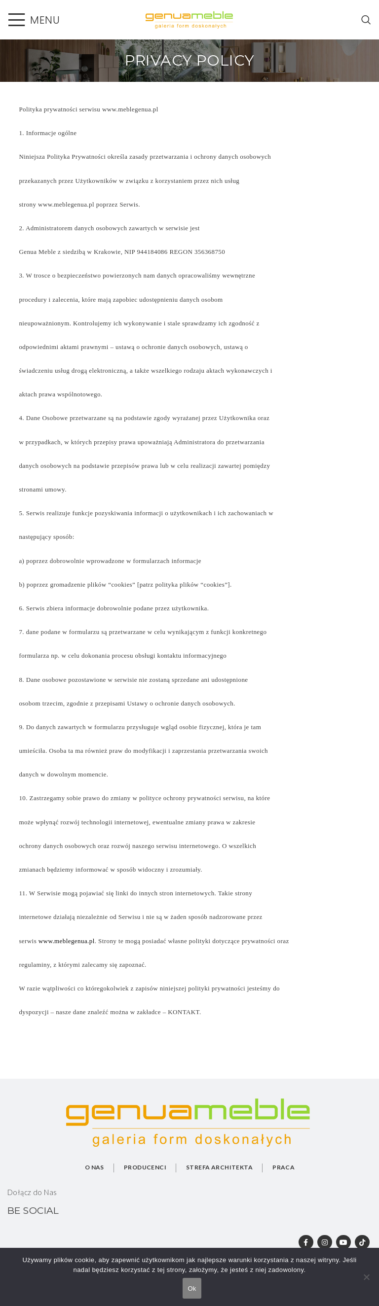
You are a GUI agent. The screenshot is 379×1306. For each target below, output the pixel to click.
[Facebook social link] (305, 1242)
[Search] (366, 20)
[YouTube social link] (343, 1242)
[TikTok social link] (362, 1242)
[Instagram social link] (324, 1242)
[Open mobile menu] (33, 20)
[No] (367, 1282)
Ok (192, 1288)
